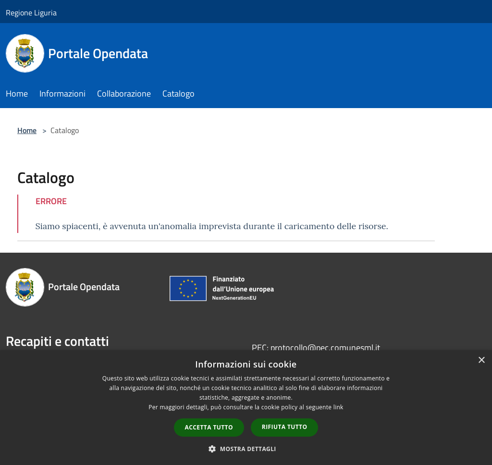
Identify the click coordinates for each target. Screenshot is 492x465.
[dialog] (246, 407)
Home (27, 130)
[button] (246, 448)
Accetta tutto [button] (209, 427)
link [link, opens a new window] (338, 407)
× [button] (481, 360)
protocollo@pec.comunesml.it (325, 347)
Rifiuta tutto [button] (285, 427)
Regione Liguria (31, 12)
